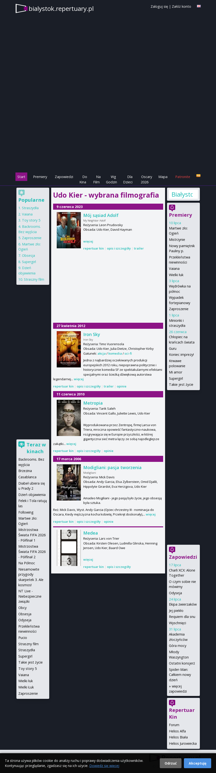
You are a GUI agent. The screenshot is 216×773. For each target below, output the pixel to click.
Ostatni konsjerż (182, 663)
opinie (121, 386)
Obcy (22, 607)
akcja (102, 353)
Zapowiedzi (64, 176)
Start (21, 176)
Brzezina (25, 470)
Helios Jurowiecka (183, 743)
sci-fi (128, 353)
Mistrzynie (177, 239)
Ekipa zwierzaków (183, 604)
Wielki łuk (176, 274)
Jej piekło (176, 610)
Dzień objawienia (32, 494)
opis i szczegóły (119, 248)
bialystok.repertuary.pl (61, 8)
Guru (172, 348)
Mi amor (175, 372)
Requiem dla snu (182, 616)
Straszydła (30, 208)
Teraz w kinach (36, 448)
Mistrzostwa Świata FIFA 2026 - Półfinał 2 (32, 551)
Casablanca (27, 477)
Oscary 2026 (146, 179)
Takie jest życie (181, 384)
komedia (115, 353)
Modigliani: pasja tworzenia (112, 467)
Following (26, 512)
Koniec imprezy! (181, 354)
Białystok (182, 194)
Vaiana (174, 268)
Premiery (40, 176)
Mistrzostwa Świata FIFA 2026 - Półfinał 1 (32, 534)
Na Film (97, 179)
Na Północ (26, 563)
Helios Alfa (177, 731)
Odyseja (175, 593)
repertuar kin (93, 248)
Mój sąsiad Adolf (100, 215)
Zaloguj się (159, 6)
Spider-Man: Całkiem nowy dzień (180, 674)
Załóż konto (181, 6)
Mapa (162, 176)
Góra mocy (177, 645)
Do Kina (83, 179)
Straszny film (34, 279)
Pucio (22, 637)
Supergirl (176, 378)
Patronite (182, 176)
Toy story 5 (31, 220)
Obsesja (28, 255)
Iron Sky (91, 334)
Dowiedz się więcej (104, 765)
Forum (174, 725)
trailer (139, 248)
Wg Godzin (111, 179)
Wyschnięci (177, 623)
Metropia (93, 403)
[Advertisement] (108, 138)
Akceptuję (197, 763)
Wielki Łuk (26, 687)
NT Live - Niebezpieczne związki (30, 596)
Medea (90, 533)
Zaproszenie (178, 309)
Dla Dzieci (127, 179)
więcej (88, 241)
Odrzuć (171, 763)
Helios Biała (178, 737)
